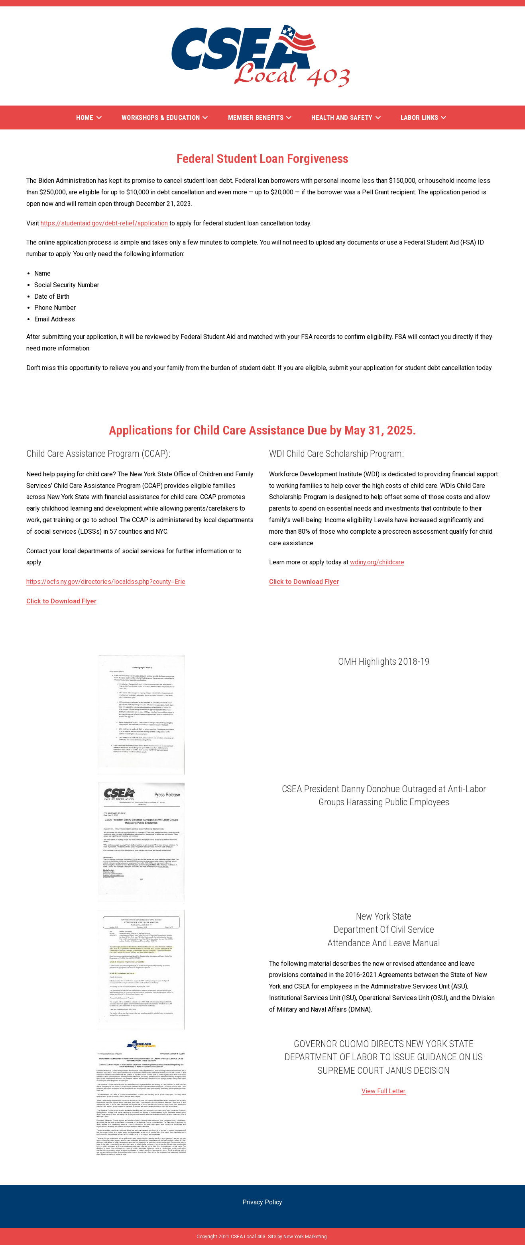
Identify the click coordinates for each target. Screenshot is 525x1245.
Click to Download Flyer (61, 601)
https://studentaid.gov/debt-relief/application (104, 223)
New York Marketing (305, 1236)
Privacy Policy (262, 1202)
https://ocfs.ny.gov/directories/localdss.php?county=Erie (105, 581)
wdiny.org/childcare (377, 562)
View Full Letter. (384, 1091)
